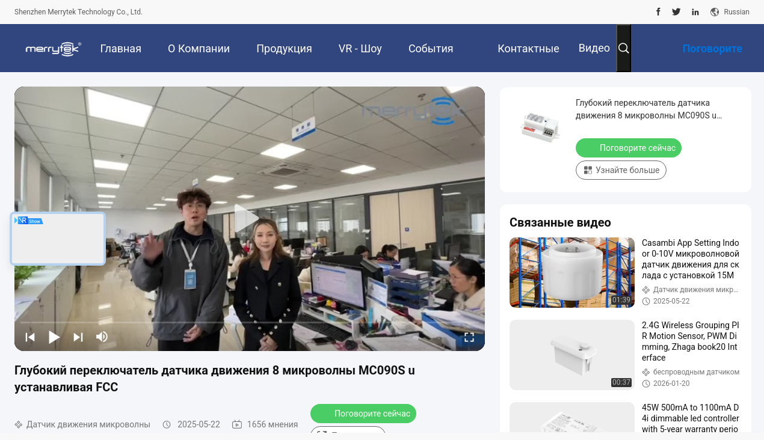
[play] (250, 219)
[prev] (30, 337)
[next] (78, 337)
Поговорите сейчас (364, 413)
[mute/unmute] (102, 337)
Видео (594, 47)
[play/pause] (54, 337)
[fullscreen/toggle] (469, 337)
